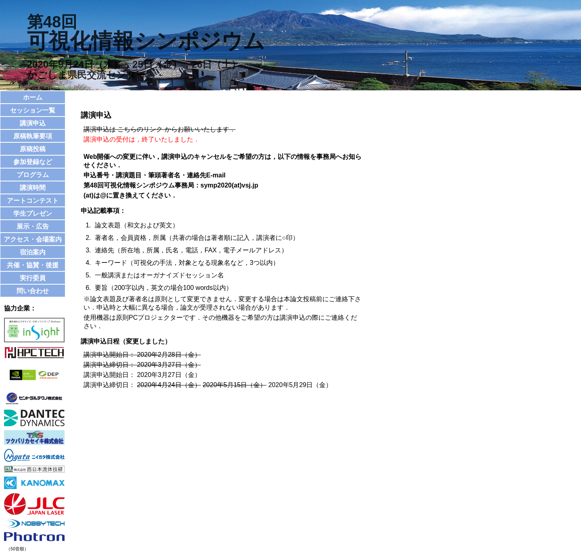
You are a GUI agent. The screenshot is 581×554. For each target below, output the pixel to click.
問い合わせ (33, 290)
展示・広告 (33, 226)
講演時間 (33, 187)
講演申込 (33, 123)
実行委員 (33, 278)
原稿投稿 (33, 149)
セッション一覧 (32, 110)
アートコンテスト (33, 200)
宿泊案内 (33, 252)
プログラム (33, 174)
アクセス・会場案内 (33, 239)
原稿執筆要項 (32, 136)
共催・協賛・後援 (33, 265)
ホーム (32, 97)
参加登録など (32, 161)
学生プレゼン (32, 213)
